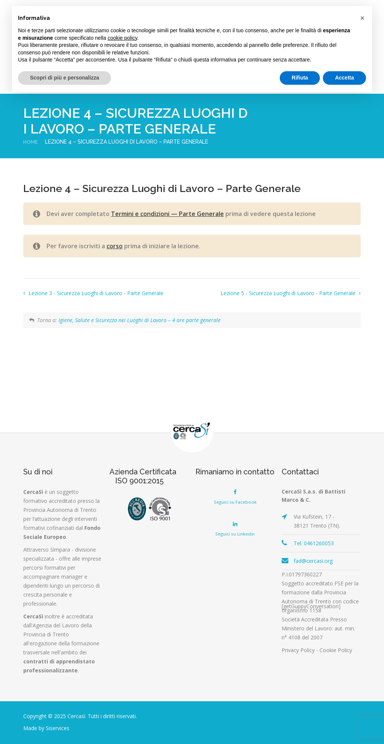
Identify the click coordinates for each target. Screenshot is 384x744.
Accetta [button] (344, 78)
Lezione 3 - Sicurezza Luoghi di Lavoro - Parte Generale (95, 293)
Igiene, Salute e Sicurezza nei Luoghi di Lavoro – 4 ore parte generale (139, 320)
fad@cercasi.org (313, 560)
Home (31, 142)
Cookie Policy (336, 650)
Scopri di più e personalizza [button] (64, 78)
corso (114, 246)
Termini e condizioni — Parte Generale (167, 214)
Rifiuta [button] (300, 78)
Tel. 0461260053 (314, 543)
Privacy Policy (298, 650)
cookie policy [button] (122, 38)
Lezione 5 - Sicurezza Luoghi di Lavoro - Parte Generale (288, 293)
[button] (362, 18)
